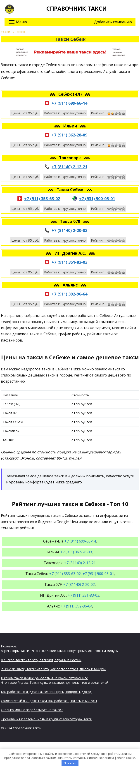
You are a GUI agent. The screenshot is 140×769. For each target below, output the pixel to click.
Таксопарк (70, 157)
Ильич (70, 126)
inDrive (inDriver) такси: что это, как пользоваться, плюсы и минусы (53, 669)
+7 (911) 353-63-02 (42, 198)
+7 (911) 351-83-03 (69, 262)
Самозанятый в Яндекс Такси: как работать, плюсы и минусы (49, 701)
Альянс (71, 285)
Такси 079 (70, 221)
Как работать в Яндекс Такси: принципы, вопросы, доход (46, 692)
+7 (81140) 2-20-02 (69, 230)
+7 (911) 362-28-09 (69, 135)
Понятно (70, 763)
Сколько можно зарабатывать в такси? (32, 710)
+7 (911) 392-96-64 (69, 294)
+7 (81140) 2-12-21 (69, 166)
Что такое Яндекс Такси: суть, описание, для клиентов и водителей (54, 682)
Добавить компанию (113, 21)
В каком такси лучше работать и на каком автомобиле (44, 678)
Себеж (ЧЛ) (70, 94)
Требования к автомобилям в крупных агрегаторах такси (46, 719)
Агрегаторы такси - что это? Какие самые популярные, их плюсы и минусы (59, 651)
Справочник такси (76, 8)
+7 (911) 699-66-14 (69, 103)
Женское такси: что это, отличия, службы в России (41, 660)
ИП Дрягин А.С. (70, 253)
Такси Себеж (71, 189)
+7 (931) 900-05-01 (97, 198)
